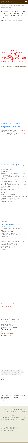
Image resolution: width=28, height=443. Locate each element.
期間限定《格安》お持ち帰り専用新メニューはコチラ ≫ (14, 66)
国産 (2, 374)
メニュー (10, 372)
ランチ (15, 372)
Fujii (2, 432)
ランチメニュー (12, 5)
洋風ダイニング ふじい (9, 374)
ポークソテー (18, 370)
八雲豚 (18, 372)
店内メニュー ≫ (5, 332)
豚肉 (7, 7)
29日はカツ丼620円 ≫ (6, 335)
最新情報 (18, 5)
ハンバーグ (13, 370)
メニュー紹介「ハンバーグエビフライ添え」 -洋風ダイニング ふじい (6, 397)
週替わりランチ (12, 7)
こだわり (3, 5)
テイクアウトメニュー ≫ (7, 333)
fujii (3, 20)
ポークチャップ (4, 372)
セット (7, 5)
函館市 (22, 372)
